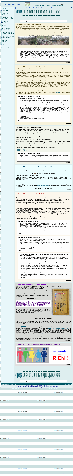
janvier (24, 10)
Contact (2, 384)
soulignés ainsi (34, 21)
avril (32, 10)
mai (34, 10)
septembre (45, 10)
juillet (39, 10)
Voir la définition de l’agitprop (22, 150)
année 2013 (25, 18)
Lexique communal (6, 28)
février (27, 10)
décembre (58, 10)
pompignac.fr (69, 4)
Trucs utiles (4, 41)
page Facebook (64, 336)
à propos (7, 384)
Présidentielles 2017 (6, 35)
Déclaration (4, 22)
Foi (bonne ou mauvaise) (7, 24)
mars (30, 10)
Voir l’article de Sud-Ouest (22, 149)
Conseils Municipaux (6, 20)
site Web (56, 336)
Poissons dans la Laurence (8, 36)
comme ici (58, 92)
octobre (49, 10)
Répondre (21, 59)
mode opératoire (45, 197)
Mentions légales (13, 384)
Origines (4, 30)
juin (36, 10)
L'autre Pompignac (6, 47)
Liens (3, 26)
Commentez (68, 62)
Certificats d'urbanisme (7, 17)
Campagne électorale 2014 (8, 16)
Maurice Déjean (5, 29)
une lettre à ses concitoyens (43, 185)
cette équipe (23, 326)
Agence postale (5, 13)
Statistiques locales (6, 37)
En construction (5, 21)
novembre (53, 10)
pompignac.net (67, 384)
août (41, 10)
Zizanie (3, 44)
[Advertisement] (36, 464)
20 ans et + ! (4, 12)
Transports (4, 39)
